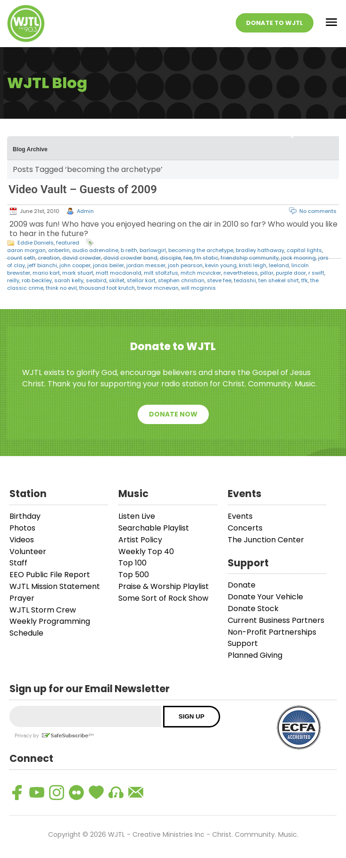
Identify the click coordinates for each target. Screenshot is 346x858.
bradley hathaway (260, 250)
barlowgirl (153, 250)
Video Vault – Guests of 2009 (82, 189)
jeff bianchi (42, 265)
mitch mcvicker (201, 273)
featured (67, 242)
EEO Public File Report (49, 574)
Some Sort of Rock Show (163, 598)
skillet (116, 280)
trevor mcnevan (158, 288)
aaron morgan (26, 250)
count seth (21, 257)
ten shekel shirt (278, 280)
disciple (170, 257)
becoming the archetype (200, 250)
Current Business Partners (276, 620)
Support (243, 643)
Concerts (245, 528)
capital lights (304, 250)
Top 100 (132, 562)
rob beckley (37, 280)
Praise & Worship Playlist (163, 586)
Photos (22, 528)
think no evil (61, 288)
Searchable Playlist (153, 528)
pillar (266, 273)
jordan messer (145, 265)
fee (187, 257)
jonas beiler (108, 265)
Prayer (21, 598)
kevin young (221, 265)
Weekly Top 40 (146, 551)
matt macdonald (118, 273)
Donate (241, 585)
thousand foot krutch (107, 288)
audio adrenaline (95, 250)
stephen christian (181, 280)
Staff (18, 562)
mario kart (46, 273)
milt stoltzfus (161, 273)
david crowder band (130, 257)
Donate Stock (253, 608)
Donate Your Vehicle (265, 596)
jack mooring (298, 257)
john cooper (75, 265)
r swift (316, 273)
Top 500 (133, 574)
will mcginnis (198, 288)
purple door (291, 273)
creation (49, 257)
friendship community (250, 257)
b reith (129, 250)
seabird (96, 280)
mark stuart (77, 273)
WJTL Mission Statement (54, 586)
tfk (304, 280)
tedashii (245, 280)
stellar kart (141, 280)
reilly (13, 280)
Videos (21, 539)
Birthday (25, 516)
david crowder (81, 257)
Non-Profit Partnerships (272, 632)
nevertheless (240, 273)
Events (240, 516)
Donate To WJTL (274, 22)
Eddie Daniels (35, 242)
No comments (318, 211)
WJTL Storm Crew (42, 610)
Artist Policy (140, 539)
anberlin (59, 250)
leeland (279, 265)
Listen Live (136, 516)
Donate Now (173, 414)
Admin (85, 211)
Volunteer (27, 551)
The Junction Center (266, 539)
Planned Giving (255, 655)
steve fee (219, 280)
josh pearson (185, 265)
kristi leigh (252, 265)
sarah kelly (68, 280)
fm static (206, 257)
